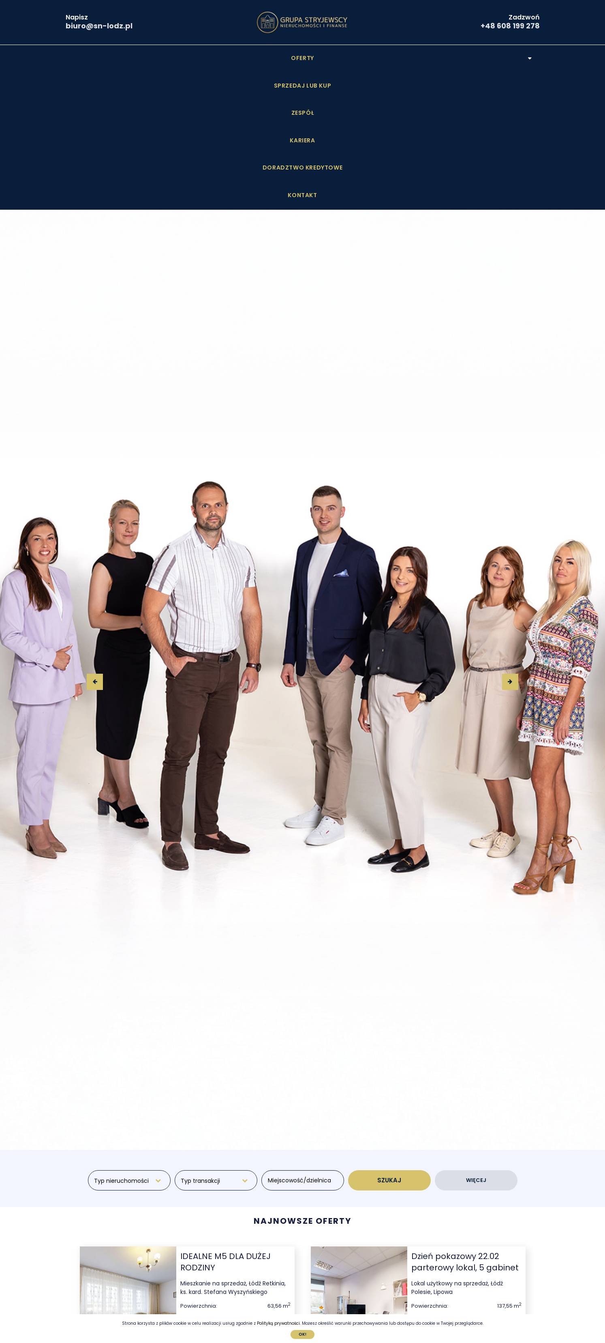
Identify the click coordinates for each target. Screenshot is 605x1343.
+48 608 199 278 (510, 26)
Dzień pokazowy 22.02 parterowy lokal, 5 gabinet (465, 1124)
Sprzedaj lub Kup (206, 58)
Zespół (266, 58)
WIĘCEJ (476, 1043)
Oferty (144, 58)
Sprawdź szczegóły (235, 1241)
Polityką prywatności (278, 1323)
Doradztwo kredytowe (383, 58)
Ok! (302, 1334)
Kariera (310, 58)
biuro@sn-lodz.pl (99, 26)
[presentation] (95, 545)
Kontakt (457, 58)
